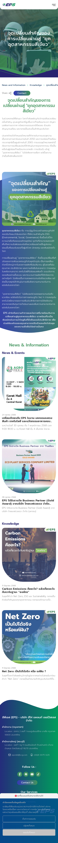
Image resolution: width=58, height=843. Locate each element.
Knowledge (36, 84)
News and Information (13, 84)
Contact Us (27, 782)
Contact (22, 93)
